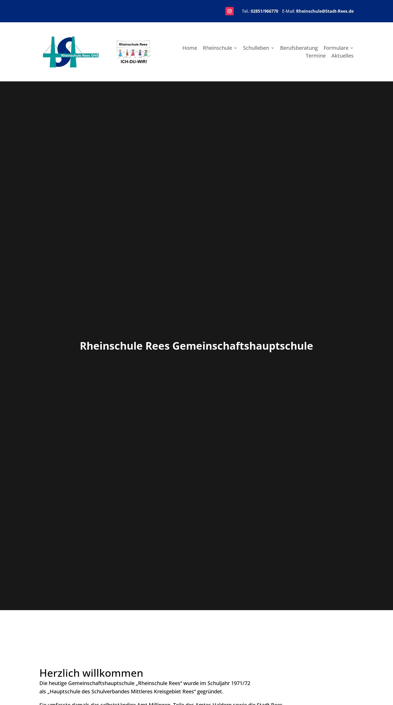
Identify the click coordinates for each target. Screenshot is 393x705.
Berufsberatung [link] (299, 48)
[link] (71, 65)
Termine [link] (316, 56)
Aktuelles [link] (342, 56)
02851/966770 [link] (264, 11)
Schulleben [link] (256, 48)
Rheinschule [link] (217, 48)
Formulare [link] (336, 48)
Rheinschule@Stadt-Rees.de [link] (325, 11)
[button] (229, 11)
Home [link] (189, 48)
